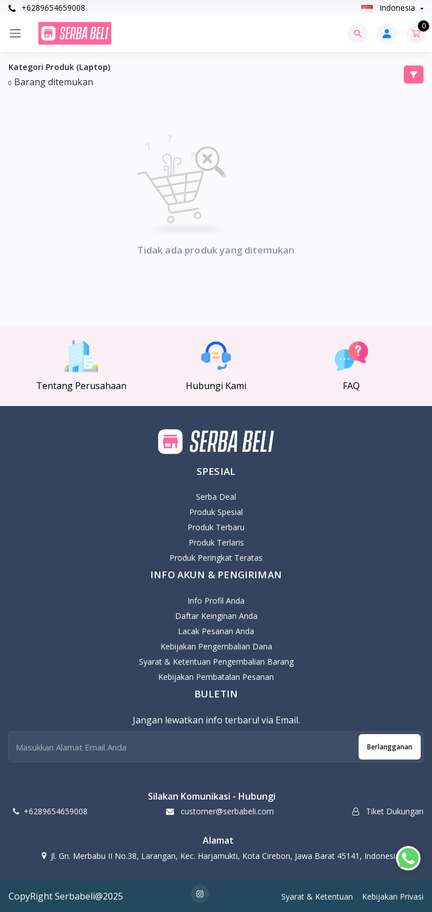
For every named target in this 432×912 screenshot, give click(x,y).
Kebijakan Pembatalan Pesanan (216, 676)
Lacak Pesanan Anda (216, 631)
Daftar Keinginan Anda (216, 615)
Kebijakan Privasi (393, 896)
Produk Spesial (216, 512)
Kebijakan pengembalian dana (216, 646)
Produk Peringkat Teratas (216, 557)
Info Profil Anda (216, 600)
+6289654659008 (46, 7)
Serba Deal (216, 496)
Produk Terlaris (216, 542)
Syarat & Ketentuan (317, 896)
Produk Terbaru (216, 527)
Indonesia (389, 7)
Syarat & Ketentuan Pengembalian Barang (216, 661)
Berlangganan (389, 747)
